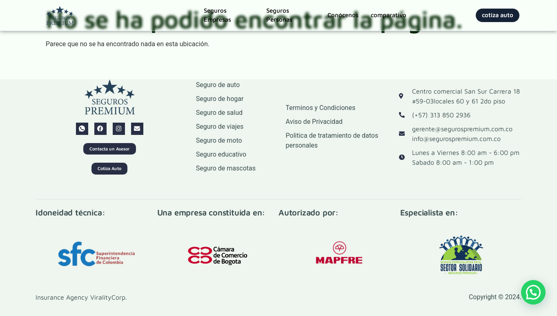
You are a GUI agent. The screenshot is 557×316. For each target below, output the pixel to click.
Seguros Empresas (217, 15)
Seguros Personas (279, 15)
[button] (533, 292)
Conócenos (343, 14)
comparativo (388, 14)
